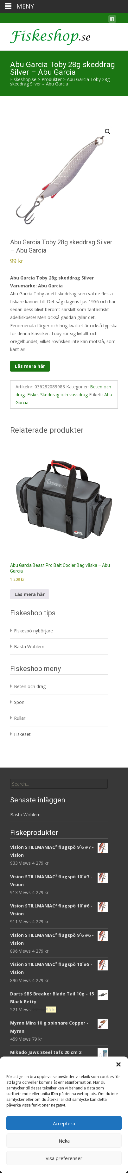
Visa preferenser (64, 1158)
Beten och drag (30, 686)
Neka (64, 1141)
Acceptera (64, 1123)
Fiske (32, 395)
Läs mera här (30, 366)
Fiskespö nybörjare (33, 631)
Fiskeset (22, 734)
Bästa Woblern (29, 646)
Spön (19, 702)
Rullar (19, 718)
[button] (118, 1064)
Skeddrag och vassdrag (64, 395)
